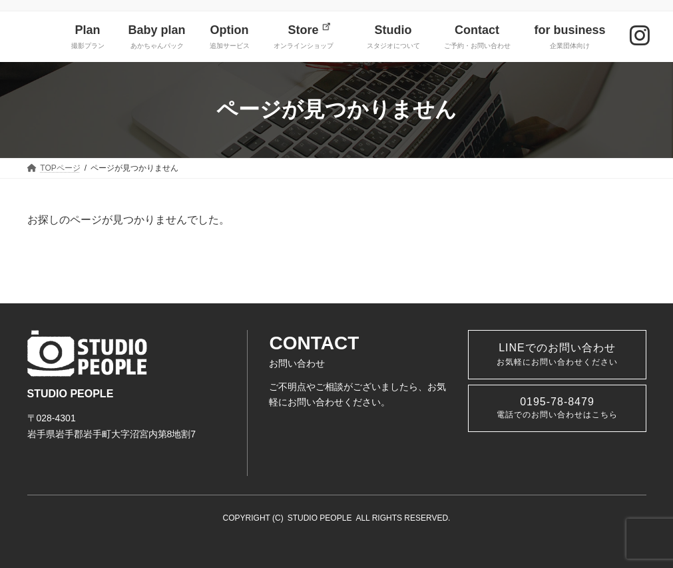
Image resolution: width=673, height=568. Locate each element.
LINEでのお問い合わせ (557, 354)
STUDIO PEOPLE (320, 518)
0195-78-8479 (557, 407)
